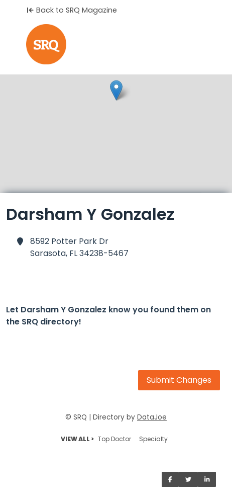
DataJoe (152, 417)
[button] (116, 90)
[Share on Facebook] (170, 479)
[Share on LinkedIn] (207, 479)
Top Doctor (114, 439)
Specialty (153, 439)
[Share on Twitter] (188, 479)
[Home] (116, 44)
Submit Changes (179, 380)
